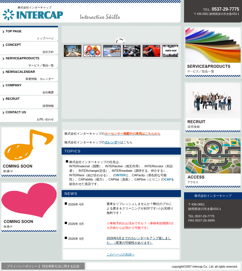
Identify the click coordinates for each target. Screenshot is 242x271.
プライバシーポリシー (22, 266)
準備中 (34, 152)
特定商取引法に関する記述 (60, 266)
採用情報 (213, 108)
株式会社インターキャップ (39, 15)
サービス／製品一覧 (213, 52)
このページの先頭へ (121, 254)
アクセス (213, 163)
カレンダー (112, 142)
